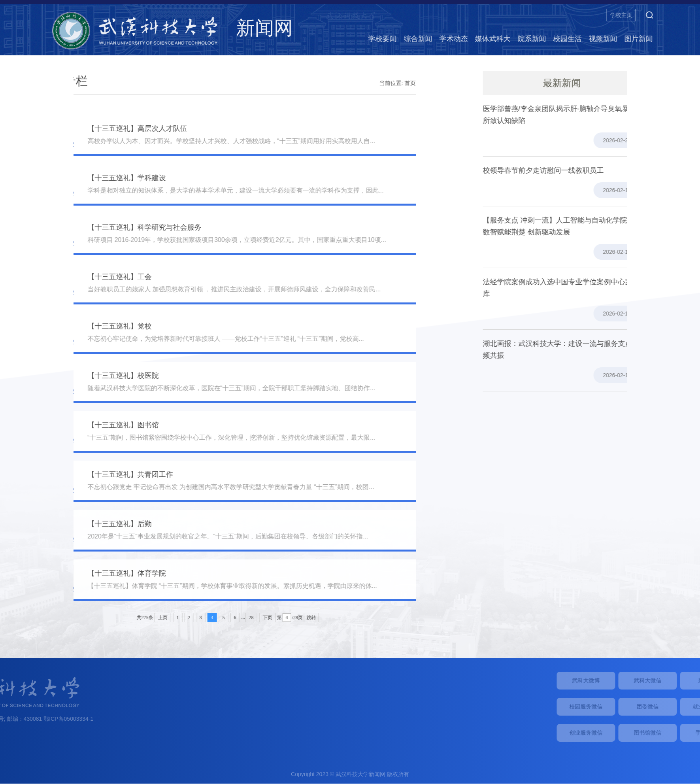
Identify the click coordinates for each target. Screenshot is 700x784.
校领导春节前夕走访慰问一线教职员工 (564, 170)
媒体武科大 (532, 39)
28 (200, 617)
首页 (359, 83)
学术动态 (493, 39)
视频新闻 (642, 39)
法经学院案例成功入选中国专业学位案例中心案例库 (582, 288)
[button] (688, 15)
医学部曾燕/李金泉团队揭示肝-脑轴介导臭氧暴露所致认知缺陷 (581, 115)
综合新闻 (457, 39)
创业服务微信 (649, 732)
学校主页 (660, 15)
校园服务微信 (649, 706)
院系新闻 (571, 39)
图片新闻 (678, 39)
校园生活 (606, 39)
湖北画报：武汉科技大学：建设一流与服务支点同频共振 (582, 349)
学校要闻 (422, 39)
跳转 (261, 617)
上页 (112, 617)
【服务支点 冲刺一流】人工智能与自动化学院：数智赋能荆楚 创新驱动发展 (579, 226)
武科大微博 (649, 680)
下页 (216, 617)
